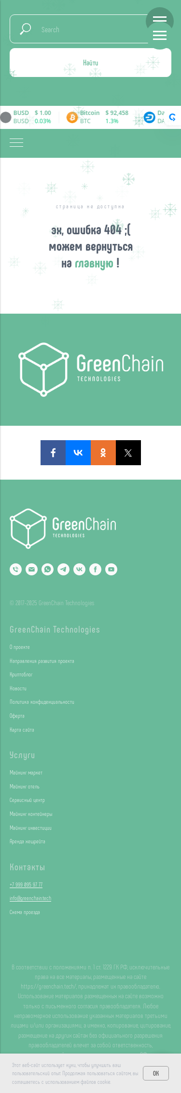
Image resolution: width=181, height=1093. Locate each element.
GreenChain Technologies (55, 629)
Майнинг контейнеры (31, 813)
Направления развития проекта (42, 660)
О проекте (20, 646)
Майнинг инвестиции (31, 827)
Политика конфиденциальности (42, 701)
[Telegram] (63, 569)
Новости (18, 688)
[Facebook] (95, 569)
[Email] (32, 569)
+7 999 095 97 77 (26, 884)
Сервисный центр (27, 799)
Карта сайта (22, 729)
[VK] (79, 569)
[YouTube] (111, 569)
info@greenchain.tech (30, 897)
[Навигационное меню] (160, 21)
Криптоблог (21, 674)
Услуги (22, 754)
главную (95, 262)
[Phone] (16, 569)
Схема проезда (25, 911)
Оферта (17, 715)
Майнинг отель (25, 786)
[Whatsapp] (48, 569)
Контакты (27, 866)
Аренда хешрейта (27, 841)
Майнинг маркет (26, 772)
